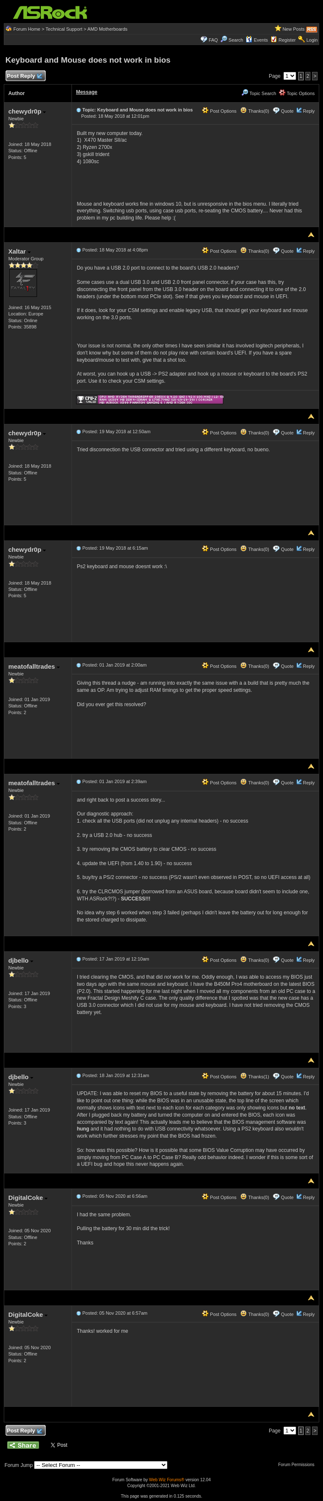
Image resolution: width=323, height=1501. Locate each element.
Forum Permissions (298, 1464)
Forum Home (26, 29)
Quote (287, 111)
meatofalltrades (34, 666)
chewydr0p (27, 111)
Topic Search (258, 93)
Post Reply (24, 76)
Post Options (219, 111)
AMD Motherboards (107, 29)
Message (87, 92)
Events (257, 39)
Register (287, 39)
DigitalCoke (28, 1197)
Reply (309, 111)
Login (312, 39)
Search (235, 39)
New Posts (294, 29)
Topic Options (297, 93)
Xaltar (19, 251)
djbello (21, 960)
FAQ (213, 39)
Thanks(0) (254, 111)
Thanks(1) (254, 1076)
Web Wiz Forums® (166, 1479)
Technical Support (63, 29)
